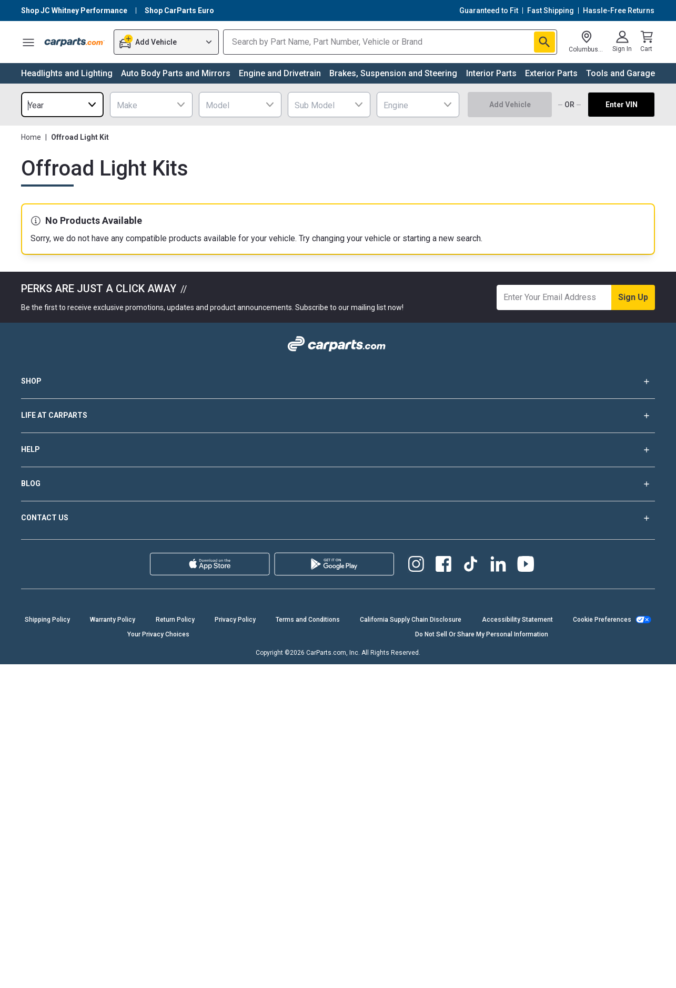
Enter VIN (622, 104)
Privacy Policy (235, 619)
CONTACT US (338, 518)
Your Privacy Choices (158, 634)
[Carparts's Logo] (74, 42)
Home (31, 137)
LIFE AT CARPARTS (338, 415)
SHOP (338, 381)
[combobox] (62, 104)
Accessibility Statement (517, 619)
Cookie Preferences (602, 619)
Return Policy (175, 619)
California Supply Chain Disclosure (410, 619)
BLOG (338, 484)
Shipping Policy (47, 619)
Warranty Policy (112, 619)
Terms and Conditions (308, 619)
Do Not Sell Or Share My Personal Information (481, 634)
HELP (338, 449)
